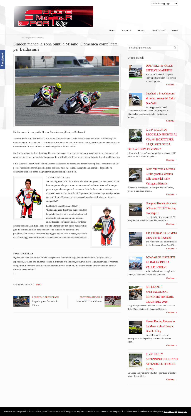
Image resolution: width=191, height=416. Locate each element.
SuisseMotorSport (68, 14)
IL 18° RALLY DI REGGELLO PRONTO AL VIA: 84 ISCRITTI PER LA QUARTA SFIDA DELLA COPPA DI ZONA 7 (152, 139)
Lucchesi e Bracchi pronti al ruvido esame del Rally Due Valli (160, 98)
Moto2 (39, 284)
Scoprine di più (170, 411)
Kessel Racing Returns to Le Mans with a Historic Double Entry (160, 326)
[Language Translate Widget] (164, 3)
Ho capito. (182, 411)
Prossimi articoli (91, 297)
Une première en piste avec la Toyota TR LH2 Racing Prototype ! (161, 208)
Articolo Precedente (45, 297)
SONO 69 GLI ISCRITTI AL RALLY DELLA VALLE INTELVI (160, 262)
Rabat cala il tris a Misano (89, 301)
